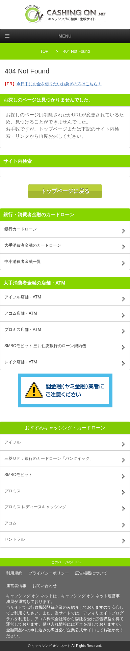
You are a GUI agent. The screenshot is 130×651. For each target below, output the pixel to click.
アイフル (12, 442)
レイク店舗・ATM (20, 362)
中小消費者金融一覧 (22, 261)
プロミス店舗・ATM (22, 329)
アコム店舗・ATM (20, 313)
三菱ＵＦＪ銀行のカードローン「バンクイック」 (49, 458)
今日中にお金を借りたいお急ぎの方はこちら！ (59, 84)
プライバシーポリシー (48, 573)
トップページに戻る (65, 191)
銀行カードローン (20, 229)
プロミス (12, 491)
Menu (64, 36)
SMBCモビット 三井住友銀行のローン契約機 (45, 345)
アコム (10, 523)
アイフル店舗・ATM (22, 297)
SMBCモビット (18, 474)
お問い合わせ (44, 585)
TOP (44, 51)
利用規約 (14, 573)
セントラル (14, 539)
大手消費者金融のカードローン (32, 245)
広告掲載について (91, 573)
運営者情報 (16, 585)
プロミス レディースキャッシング (35, 506)
